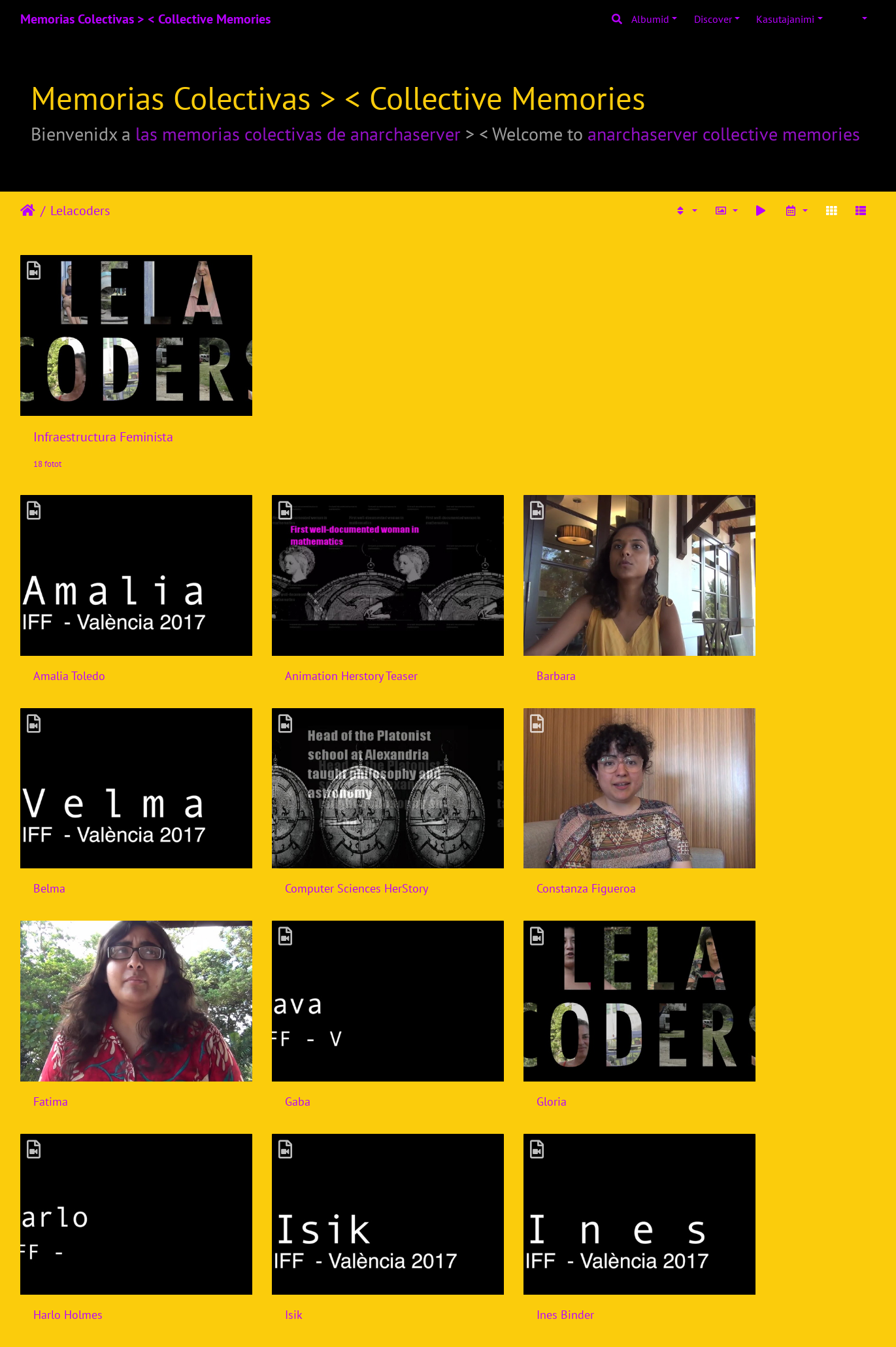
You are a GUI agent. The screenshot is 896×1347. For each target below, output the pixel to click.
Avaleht (27, 210)
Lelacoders (80, 210)
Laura (485, 1201)
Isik (480, 1010)
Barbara (490, 630)
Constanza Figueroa (302, 820)
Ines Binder (718, 1010)
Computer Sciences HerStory (104, 820)
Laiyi (264, 1201)
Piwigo (474, 1319)
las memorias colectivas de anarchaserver (298, 134)
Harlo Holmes (287, 1010)
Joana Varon (63, 1201)
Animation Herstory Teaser (318, 630)
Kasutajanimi (785, 19)
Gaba (702, 820)
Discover (713, 19)
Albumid (650, 19)
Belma (705, 630)
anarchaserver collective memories (724, 134)
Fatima (488, 820)
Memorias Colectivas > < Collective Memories (145, 18)
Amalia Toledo (69, 630)
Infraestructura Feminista (103, 413)
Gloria (48, 1010)
